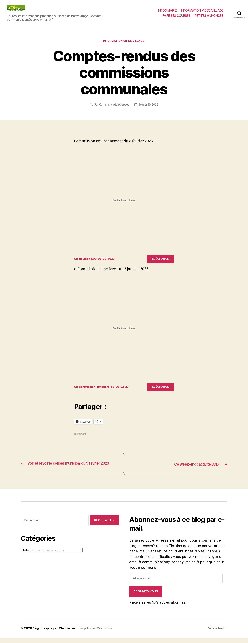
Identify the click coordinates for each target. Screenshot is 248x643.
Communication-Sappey (113, 105)
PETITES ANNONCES (209, 15)
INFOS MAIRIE (167, 10)
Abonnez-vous (145, 596)
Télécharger (160, 259)
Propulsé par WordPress (98, 633)
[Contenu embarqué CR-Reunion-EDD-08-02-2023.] (124, 200)
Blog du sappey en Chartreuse (55, 633)
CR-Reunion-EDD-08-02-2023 (96, 259)
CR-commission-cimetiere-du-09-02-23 (104, 387)
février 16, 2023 (149, 105)
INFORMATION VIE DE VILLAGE (202, 10)
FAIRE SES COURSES (176, 15)
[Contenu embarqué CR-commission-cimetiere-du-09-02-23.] (124, 328)
